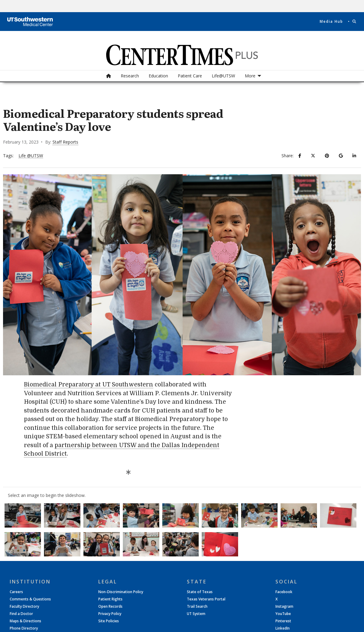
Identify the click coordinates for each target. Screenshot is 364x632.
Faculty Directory (24, 606)
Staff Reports (65, 142)
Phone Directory (24, 628)
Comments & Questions (30, 599)
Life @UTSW (31, 156)
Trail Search (197, 606)
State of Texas (200, 592)
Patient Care (190, 76)
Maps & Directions (25, 621)
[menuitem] (108, 75)
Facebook (283, 592)
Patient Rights (110, 599)
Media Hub (331, 21)
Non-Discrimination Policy (120, 592)
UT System (196, 614)
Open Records (110, 606)
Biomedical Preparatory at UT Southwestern (88, 384)
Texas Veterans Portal (206, 599)
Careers (16, 592)
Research (130, 76)
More (250, 76)
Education (158, 76)
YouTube (283, 614)
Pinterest (283, 621)
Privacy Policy (109, 614)
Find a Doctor (21, 614)
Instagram (284, 606)
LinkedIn (282, 628)
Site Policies (108, 621)
